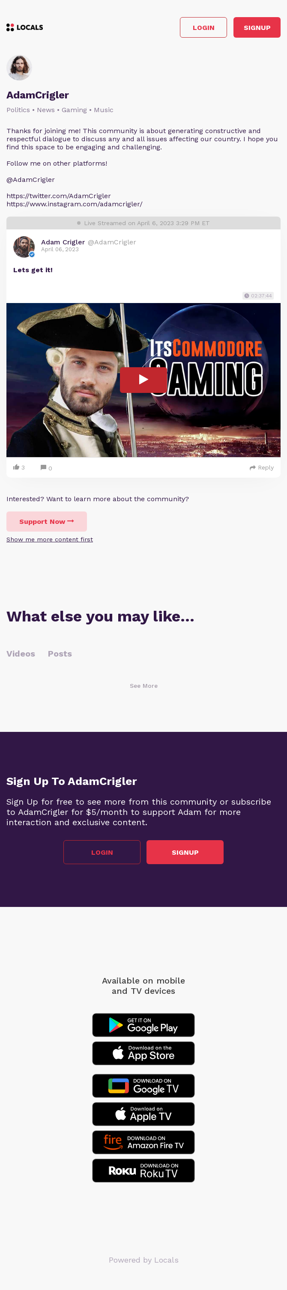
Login (204, 28)
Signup (257, 28)
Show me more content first (49, 539)
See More (144, 685)
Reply (262, 467)
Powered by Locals (144, 1259)
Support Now (46, 521)
